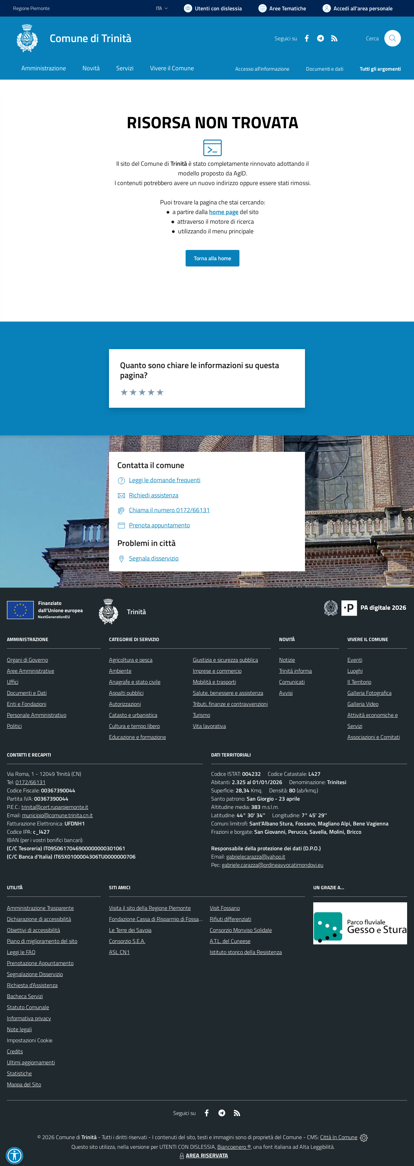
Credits (15, 1051)
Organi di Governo (27, 660)
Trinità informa (295, 671)
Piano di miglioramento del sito (42, 941)
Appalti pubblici (126, 693)
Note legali (19, 1029)
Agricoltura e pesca (130, 660)
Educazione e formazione (137, 737)
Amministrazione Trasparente (40, 908)
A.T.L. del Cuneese (230, 941)
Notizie (287, 660)
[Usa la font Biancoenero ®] (213, 8)
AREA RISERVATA (203, 1155)
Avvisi (286, 693)
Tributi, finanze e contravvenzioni (230, 704)
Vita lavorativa (209, 726)
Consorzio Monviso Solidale (241, 930)
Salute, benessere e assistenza (228, 693)
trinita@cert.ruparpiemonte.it (54, 807)
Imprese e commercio (217, 671)
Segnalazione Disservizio (35, 974)
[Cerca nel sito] (392, 38)
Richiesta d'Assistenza (32, 985)
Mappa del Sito (24, 1084)
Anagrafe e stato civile (134, 682)
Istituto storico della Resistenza (246, 952)
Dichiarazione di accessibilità (39, 919)
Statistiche (19, 1073)
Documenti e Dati (27, 693)
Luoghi (355, 671)
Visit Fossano (225, 908)
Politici (14, 726)
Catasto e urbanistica (133, 715)
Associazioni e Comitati (373, 737)
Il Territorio (359, 682)
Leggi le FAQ (21, 952)
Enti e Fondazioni (26, 704)
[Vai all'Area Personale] (357, 8)
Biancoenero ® (234, 1147)
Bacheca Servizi (25, 996)
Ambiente (120, 671)
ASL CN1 (119, 952)
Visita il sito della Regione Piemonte (150, 908)
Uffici (12, 682)
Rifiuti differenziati (230, 919)
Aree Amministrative (30, 671)
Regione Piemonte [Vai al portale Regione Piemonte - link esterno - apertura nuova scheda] (31, 8)
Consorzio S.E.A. (127, 941)
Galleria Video (362, 704)
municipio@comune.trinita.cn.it (57, 815)
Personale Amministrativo (36, 715)
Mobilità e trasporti (214, 682)
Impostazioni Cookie (29, 1040)
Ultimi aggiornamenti (31, 1062)
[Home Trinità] (72, 38)
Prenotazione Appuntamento (40, 963)
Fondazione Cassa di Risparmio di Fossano (157, 919)
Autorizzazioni (125, 704)
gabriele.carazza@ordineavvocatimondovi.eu (272, 865)
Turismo (201, 715)
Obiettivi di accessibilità (33, 930)
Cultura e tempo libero (134, 726)
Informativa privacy (29, 1018)
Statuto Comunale (28, 1007)
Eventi (354, 660)
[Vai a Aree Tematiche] (282, 8)
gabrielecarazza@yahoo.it (255, 856)
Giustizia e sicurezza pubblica (225, 660)
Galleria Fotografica (369, 693)
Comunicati (292, 682)
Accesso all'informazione (262, 69)
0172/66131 (31, 782)
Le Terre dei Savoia (130, 930)
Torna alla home (212, 258)
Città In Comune (338, 1137)
